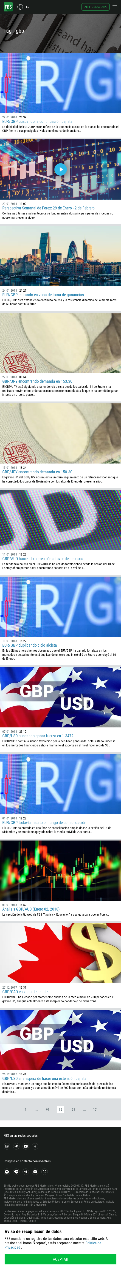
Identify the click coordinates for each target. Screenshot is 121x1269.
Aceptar (60, 1259)
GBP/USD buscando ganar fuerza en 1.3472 (37, 735)
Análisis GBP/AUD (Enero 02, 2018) (31, 909)
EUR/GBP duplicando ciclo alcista (29, 645)
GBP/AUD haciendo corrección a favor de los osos (42, 558)
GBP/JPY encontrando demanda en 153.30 (37, 381)
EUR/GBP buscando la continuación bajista (37, 121)
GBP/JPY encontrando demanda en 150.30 (37, 471)
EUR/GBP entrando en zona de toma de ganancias (43, 294)
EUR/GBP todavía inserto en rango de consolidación (44, 822)
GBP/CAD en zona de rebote (25, 991)
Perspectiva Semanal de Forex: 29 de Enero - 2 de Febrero (48, 208)
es (27, 6)
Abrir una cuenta (95, 6)
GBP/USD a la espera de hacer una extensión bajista (44, 1078)
